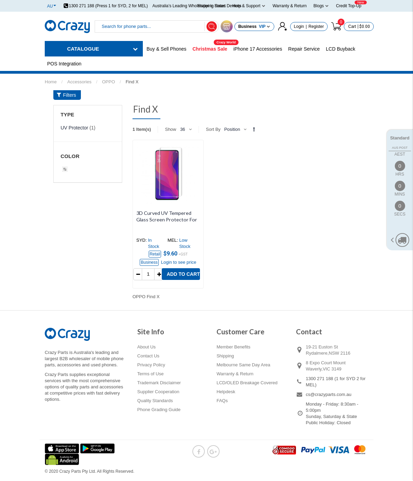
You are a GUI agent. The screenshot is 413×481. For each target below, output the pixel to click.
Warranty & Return (234, 373)
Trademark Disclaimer (159, 382)
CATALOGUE (83, 49)
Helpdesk (225, 391)
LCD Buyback (341, 49)
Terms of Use (150, 373)
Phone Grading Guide (159, 409)
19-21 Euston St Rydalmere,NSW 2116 (328, 350)
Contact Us (148, 355)
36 (182, 129)
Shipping (225, 355)
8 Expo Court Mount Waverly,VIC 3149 (326, 366)
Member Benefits (233, 346)
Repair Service (304, 49)
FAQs (222, 400)
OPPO (108, 81)
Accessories (79, 81)
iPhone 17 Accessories (257, 49)
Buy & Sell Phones (167, 49)
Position (232, 129)
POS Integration (64, 63)
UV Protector (74, 127)
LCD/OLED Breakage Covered (246, 382)
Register (316, 26)
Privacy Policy (151, 364)
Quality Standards (155, 400)
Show (170, 129)
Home (51, 81)
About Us (146, 346)
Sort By (213, 129)
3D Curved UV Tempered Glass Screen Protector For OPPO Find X (166, 219)
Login (299, 26)
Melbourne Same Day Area (243, 364)
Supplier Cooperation (158, 391)
